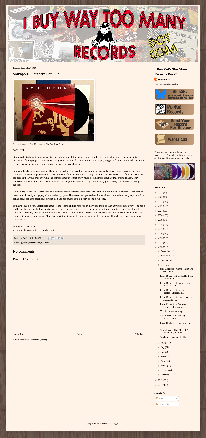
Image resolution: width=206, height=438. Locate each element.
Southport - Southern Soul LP (24, 144)
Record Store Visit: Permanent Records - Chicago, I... (173, 305)
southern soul (34, 242)
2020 (160, 215)
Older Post (139, 334)
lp (21, 242)
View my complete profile (166, 84)
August (164, 343)
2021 (160, 211)
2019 (160, 220)
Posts (160, 398)
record (25, 242)
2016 (160, 233)
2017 (160, 229)
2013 (160, 247)
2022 (160, 206)
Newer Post (19, 334)
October (165, 260)
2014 (160, 242)
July (163, 347)
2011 (160, 385)
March (164, 365)
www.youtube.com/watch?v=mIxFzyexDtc (34, 230)
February (165, 370)
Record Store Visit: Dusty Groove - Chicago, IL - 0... (176, 298)
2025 (160, 192)
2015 (160, 238)
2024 (160, 197)
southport (45, 242)
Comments (162, 404)
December (165, 251)
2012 (160, 380)
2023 (160, 201)
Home (79, 334)
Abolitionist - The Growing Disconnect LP (172, 317)
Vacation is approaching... (171, 311)
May (163, 356)
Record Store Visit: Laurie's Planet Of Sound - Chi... (175, 284)
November (166, 256)
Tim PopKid (51, 144)
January (164, 375)
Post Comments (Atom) (36, 340)
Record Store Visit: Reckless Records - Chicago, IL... (173, 291)
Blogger (115, 423)
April (163, 361)
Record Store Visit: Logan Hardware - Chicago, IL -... (176, 277)
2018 (160, 224)
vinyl (52, 242)
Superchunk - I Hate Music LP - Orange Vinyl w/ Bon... (174, 331)
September (166, 265)
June (163, 352)
